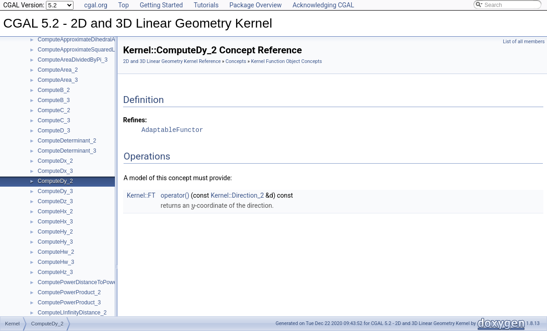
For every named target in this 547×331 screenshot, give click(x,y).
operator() (175, 195)
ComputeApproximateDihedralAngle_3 (85, 39)
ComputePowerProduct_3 (69, 302)
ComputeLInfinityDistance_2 (72, 312)
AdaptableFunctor (172, 130)
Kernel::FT (141, 195)
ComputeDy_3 (55, 191)
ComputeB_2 (54, 90)
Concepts (236, 61)
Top (123, 5)
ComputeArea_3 (58, 80)
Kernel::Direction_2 (237, 195)
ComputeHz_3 (55, 272)
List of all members (524, 42)
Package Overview (255, 5)
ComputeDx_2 (55, 161)
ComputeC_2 (54, 110)
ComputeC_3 (54, 120)
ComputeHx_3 (55, 221)
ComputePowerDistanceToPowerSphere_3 (90, 282)
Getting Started (161, 5)
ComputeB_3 (54, 100)
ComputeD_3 (54, 130)
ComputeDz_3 (55, 201)
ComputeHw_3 (56, 262)
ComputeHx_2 (55, 211)
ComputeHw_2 (56, 252)
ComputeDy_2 (55, 181)
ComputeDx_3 (55, 171)
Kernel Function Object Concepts (286, 61)
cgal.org (95, 5)
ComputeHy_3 (55, 242)
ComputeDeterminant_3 (67, 151)
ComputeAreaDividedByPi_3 (72, 60)
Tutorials (206, 5)
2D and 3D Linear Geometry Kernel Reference (172, 61)
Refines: (135, 120)
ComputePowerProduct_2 (69, 292)
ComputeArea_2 (58, 70)
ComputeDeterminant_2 (67, 140)
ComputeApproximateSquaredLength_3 (86, 49)
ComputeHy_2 (55, 231)
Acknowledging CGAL (323, 5)
